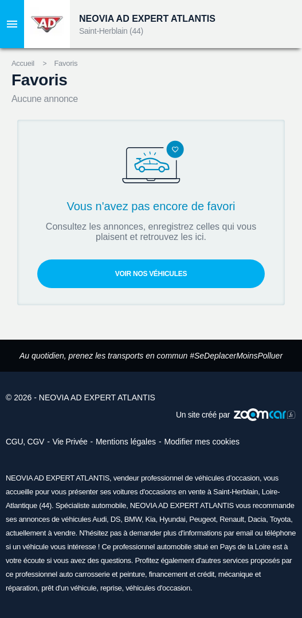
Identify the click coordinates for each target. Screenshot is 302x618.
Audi (99, 519)
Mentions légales (126, 441)
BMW (133, 519)
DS (115, 519)
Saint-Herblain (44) (111, 31)
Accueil (22, 63)
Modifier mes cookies (202, 441)
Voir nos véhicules (151, 274)
